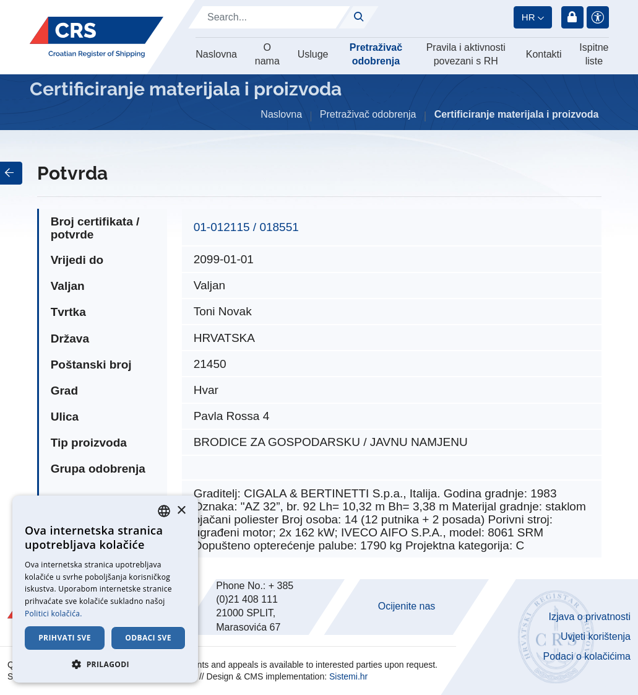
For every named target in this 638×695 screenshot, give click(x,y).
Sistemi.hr (348, 676)
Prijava (572, 17)
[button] (105, 664)
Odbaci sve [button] (148, 637)
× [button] (181, 510)
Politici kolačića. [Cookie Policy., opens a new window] (53, 613)
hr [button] (528, 17)
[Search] (269, 17)
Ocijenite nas (407, 606)
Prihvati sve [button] (64, 637)
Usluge (313, 54)
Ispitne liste (593, 54)
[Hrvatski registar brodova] (96, 37)
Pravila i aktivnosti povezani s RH (466, 54)
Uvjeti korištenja (596, 636)
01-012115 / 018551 (246, 227)
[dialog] (105, 589)
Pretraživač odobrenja (376, 54)
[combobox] (164, 511)
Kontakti (544, 54)
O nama (267, 54)
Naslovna (216, 54)
